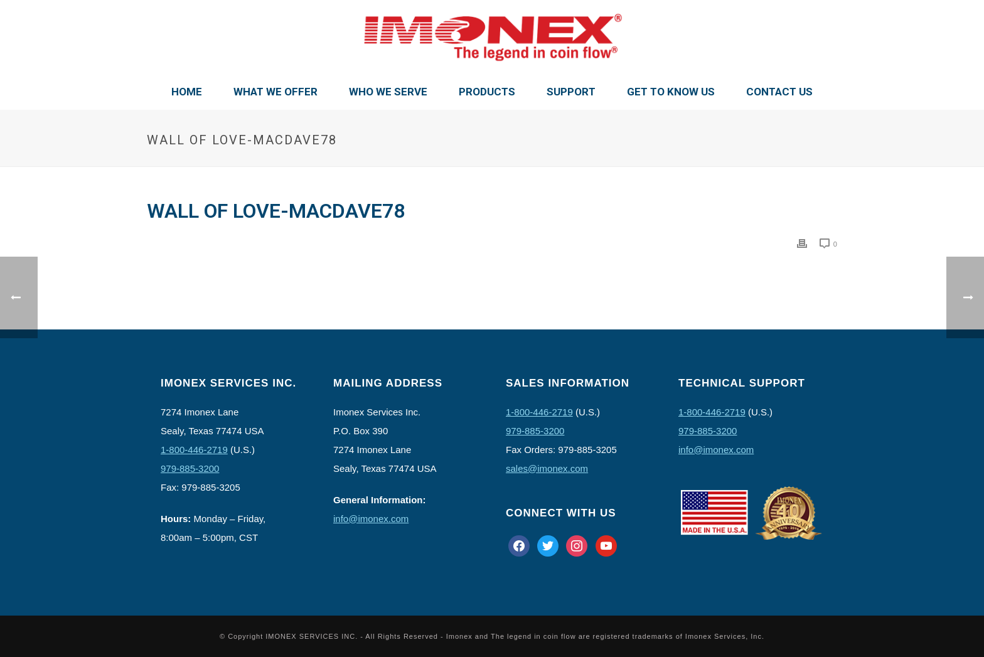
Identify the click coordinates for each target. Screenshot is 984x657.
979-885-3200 (190, 468)
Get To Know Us (671, 91)
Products (487, 91)
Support (571, 91)
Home (186, 91)
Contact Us (779, 91)
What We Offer (275, 91)
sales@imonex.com (547, 468)
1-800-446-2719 (194, 449)
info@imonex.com (371, 518)
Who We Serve (388, 91)
